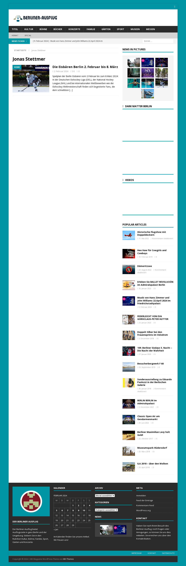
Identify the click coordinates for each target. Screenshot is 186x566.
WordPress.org (143, 510)
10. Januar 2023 (145, 288)
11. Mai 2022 (144, 238)
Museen (135, 29)
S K (73, 71)
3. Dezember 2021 (146, 407)
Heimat (15, 35)
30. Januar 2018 (145, 388)
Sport (120, 29)
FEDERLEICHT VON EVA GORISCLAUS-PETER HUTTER (152, 317)
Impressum (136, 553)
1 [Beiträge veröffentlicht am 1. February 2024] (73, 505)
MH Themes (68, 559)
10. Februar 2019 (146, 257)
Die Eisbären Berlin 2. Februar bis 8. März (85, 67)
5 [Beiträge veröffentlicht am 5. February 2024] (56, 510)
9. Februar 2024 (145, 307)
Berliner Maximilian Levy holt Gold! (153, 433)
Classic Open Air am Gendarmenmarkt (148, 418)
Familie (91, 29)
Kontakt (152, 553)
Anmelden (141, 495)
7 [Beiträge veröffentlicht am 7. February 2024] (67, 510)
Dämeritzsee (144, 266)
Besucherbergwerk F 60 (150, 363)
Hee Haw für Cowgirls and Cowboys (151, 252)
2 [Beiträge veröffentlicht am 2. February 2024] (78, 505)
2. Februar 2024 (61, 71)
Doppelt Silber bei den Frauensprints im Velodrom (152, 333)
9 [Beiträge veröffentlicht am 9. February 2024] (78, 510)
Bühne (43, 29)
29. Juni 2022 (144, 423)
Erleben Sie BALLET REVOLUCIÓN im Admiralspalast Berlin (155, 283)
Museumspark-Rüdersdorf (152, 447)
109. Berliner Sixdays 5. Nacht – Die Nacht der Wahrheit (154, 349)
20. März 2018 (144, 451)
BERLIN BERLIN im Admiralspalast (147, 402)
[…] (71, 90)
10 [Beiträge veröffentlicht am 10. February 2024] (84, 510)
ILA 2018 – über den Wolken (152, 463)
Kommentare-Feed (145, 505)
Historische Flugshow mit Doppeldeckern (151, 233)
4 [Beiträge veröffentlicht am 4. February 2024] (89, 505)
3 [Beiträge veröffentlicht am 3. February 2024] (83, 505)
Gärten (106, 29)
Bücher (58, 29)
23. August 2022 (145, 269)
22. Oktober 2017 (146, 438)
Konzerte (74, 29)
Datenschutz (168, 553)
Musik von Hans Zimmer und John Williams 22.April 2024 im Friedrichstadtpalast (154, 300)
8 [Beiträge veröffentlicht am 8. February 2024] (73, 510)
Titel (15, 29)
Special (28, 35)
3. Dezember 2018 (146, 338)
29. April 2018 (144, 467)
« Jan (56, 529)
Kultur (28, 29)
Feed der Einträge (144, 500)
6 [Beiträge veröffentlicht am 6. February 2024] (62, 510)
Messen (150, 29)
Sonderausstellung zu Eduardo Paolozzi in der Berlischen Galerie (154, 382)
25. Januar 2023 (145, 322)
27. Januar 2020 (145, 354)
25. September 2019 (147, 367)
